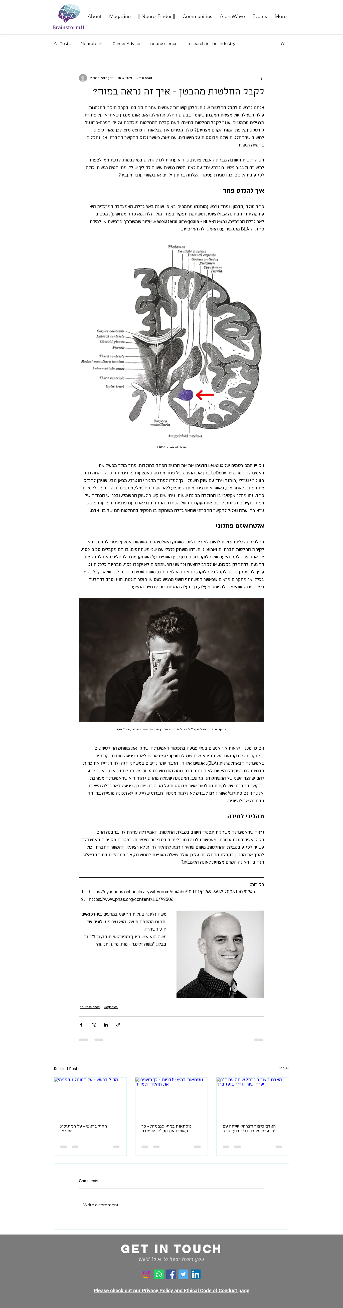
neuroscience (164, 43)
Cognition (111, 1007)
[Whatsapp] (159, 1274)
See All (284, 1068)
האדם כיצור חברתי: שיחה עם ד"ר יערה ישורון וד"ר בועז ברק (250, 1129)
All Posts (62, 43)
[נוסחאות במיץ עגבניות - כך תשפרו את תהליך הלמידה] (171, 1098)
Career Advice (126, 43)
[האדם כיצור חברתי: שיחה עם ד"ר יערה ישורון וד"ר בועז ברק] (253, 1098)
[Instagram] (146, 1274)
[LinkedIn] (196, 1274)
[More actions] (261, 78)
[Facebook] (171, 1274)
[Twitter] (183, 1274)
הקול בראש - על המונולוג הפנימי (83, 1129)
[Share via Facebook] (81, 1024)
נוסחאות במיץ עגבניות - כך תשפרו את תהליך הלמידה (166, 1129)
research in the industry (211, 43)
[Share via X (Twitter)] (93, 1024)
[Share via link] (118, 1024)
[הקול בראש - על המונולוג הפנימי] (90, 1098)
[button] (197, 16)
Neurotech (91, 43)
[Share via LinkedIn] (105, 1024)
